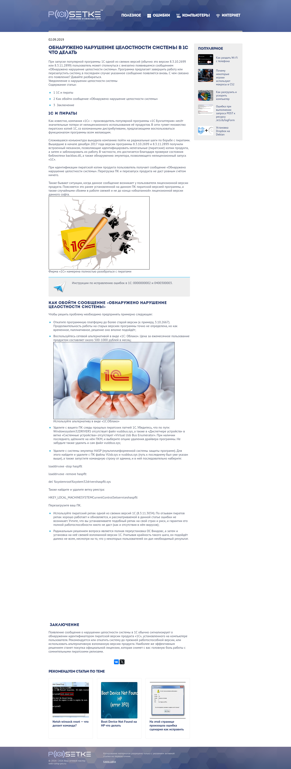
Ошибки (161, 16)
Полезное (131, 16)
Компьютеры (196, 16)
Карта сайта (109, 761)
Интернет (231, 16)
